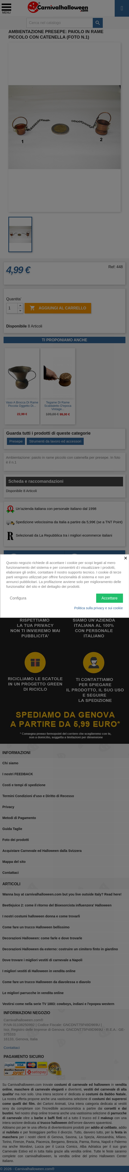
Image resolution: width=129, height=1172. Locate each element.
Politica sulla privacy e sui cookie (98, 608)
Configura (18, 598)
